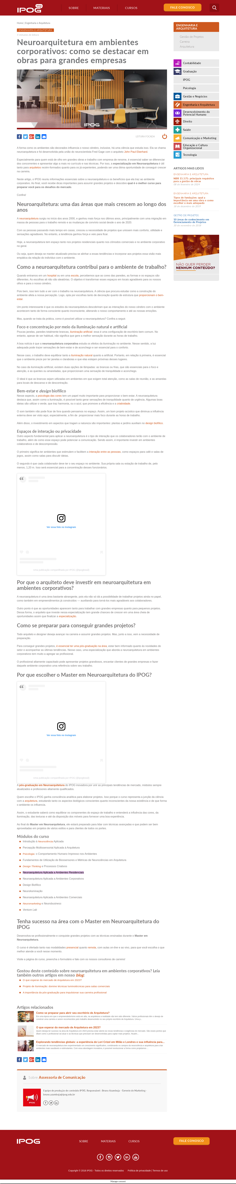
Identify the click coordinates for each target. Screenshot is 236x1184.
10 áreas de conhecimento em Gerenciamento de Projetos (191, 221)
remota (92, 947)
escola (75, 275)
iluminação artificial (81, 331)
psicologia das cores (50, 396)
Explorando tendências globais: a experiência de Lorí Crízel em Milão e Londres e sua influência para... (100, 1042)
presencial (72, 947)
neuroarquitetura (28, 218)
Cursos (136, 1142)
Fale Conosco (182, 7)
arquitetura (31, 801)
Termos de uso (160, 1171)
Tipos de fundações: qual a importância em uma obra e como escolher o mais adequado (194, 200)
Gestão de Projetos (192, 36)
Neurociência (45, 841)
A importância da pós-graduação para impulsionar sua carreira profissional (66, 992)
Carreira (185, 41)
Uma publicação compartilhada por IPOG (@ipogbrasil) (61, 570)
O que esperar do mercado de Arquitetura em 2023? (53, 980)
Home (20, 23)
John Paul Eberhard (135, 151)
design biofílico (154, 423)
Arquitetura (187, 46)
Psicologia (29, 853)
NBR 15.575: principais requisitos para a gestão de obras (194, 180)
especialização (67, 616)
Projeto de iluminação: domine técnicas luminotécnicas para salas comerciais (68, 986)
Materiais (100, 8)
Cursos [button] (130, 8)
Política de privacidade (139, 1171)
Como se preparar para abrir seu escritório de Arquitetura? (73, 1013)
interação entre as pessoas (105, 452)
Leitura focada (151, 136)
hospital (51, 275)
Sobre (73, 8)
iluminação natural (81, 355)
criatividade (123, 403)
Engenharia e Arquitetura (37, 23)
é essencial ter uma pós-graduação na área (81, 646)
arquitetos (35, 167)
